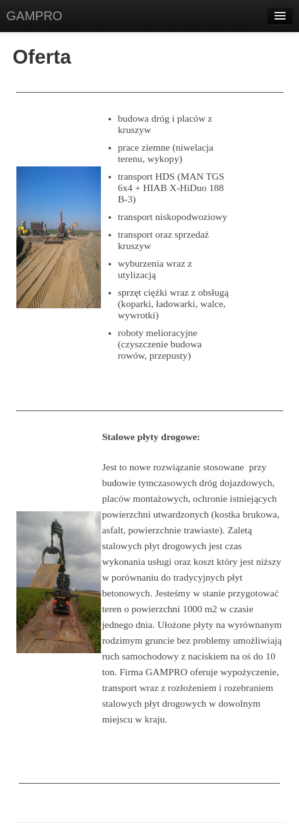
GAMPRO (34, 16)
